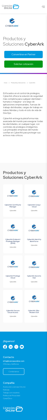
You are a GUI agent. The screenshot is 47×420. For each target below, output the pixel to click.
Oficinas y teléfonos (11, 364)
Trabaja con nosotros (11, 392)
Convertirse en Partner (23, 54)
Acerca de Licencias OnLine (14, 387)
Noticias (6, 390)
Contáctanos (14, 371)
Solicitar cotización (23, 64)
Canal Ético (7, 398)
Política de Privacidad (11, 395)
